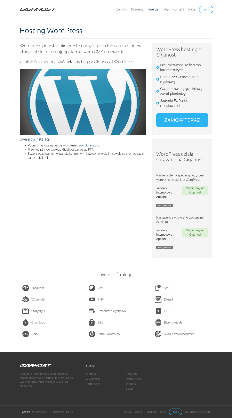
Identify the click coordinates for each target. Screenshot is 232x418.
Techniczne (93, 383)
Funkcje (153, 9)
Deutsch (139, 412)
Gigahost (25, 411)
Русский (206, 412)
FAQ (166, 9)
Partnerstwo (134, 378)
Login (129, 388)
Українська (192, 412)
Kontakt (178, 9)
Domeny (137, 9)
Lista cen (131, 373)
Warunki (131, 383)
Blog (191, 9)
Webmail (91, 373)
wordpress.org (89, 145)
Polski (175, 412)
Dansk (128, 412)
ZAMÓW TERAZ (182, 120)
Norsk (162, 412)
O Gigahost (93, 378)
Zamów (121, 9)
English (151, 412)
